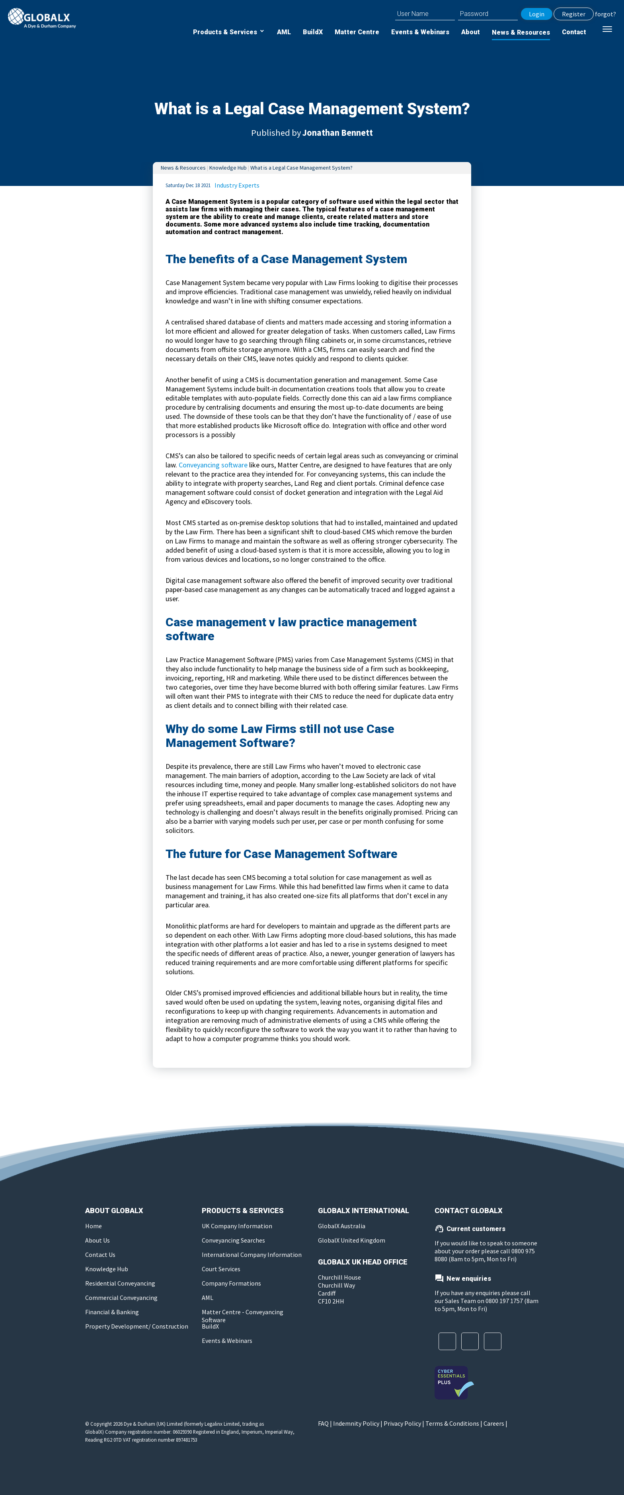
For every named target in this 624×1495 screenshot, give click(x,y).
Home (93, 1226)
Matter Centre (357, 32)
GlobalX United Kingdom (351, 1240)
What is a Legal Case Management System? (301, 167)
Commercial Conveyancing (121, 1298)
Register (573, 14)
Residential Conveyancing (120, 1283)
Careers (494, 1423)
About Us (97, 1240)
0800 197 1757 (504, 1301)
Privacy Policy (402, 1423)
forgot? (605, 14)
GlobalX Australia (341, 1226)
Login (536, 14)
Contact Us (100, 1255)
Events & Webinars (420, 32)
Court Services (221, 1269)
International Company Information (252, 1255)
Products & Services (226, 32)
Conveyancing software (213, 464)
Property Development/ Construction (136, 1326)
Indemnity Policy (356, 1423)
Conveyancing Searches (233, 1240)
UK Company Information (237, 1226)
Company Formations (231, 1283)
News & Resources (521, 32)
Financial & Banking (112, 1312)
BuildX (313, 32)
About (470, 32)
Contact (574, 32)
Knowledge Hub (228, 167)
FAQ (323, 1423)
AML (284, 32)
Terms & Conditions (452, 1423)
